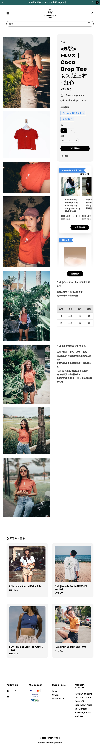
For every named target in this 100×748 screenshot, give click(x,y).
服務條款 (41, 742)
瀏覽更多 (75, 273)
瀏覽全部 (84, 173)
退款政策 (58, 742)
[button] (8, 13)
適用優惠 (65, 107)
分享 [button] (64, 156)
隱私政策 (50, 742)
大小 (62, 125)
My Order (56, 694)
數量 (62, 136)
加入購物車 (75, 148)
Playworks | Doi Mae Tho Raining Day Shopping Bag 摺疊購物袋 (70, 205)
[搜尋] (89, 23)
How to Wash (58, 698)
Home (54, 691)
